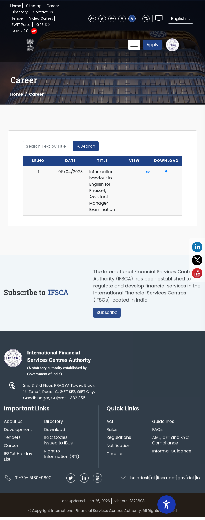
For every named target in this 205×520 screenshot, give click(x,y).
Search (85, 146)
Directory (19, 12)
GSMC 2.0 (20, 31)
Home (15, 5)
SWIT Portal (21, 24)
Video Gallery (41, 18)
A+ (112, 18)
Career (53, 5)
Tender (17, 18)
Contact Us (43, 12)
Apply (152, 45)
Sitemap (34, 5)
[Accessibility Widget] (166, 504)
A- (92, 18)
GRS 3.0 (43, 24)
